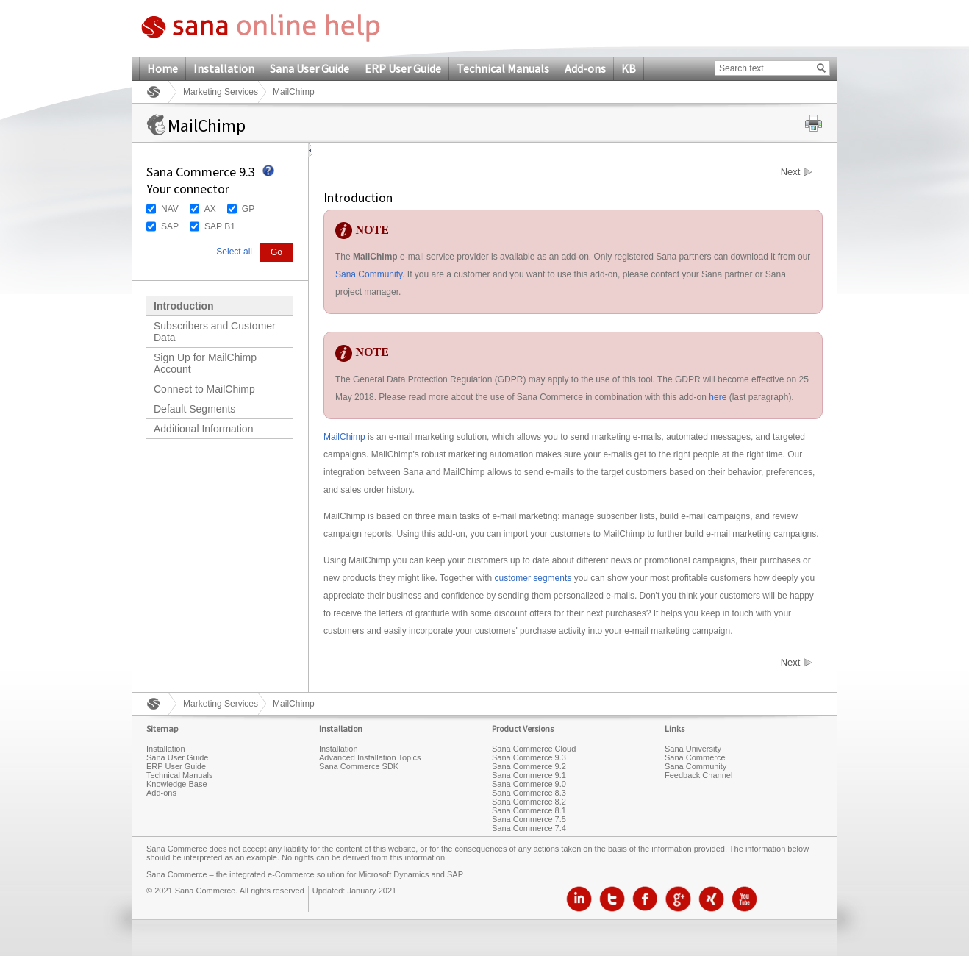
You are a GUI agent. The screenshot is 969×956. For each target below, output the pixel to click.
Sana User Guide (309, 68)
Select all (234, 251)
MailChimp (344, 437)
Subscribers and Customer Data (215, 331)
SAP (170, 226)
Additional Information (203, 429)
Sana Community (368, 274)
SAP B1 (219, 226)
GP (248, 209)
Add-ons (585, 68)
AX (210, 209)
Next (791, 172)
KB (628, 68)
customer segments (533, 578)
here (717, 397)
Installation (223, 68)
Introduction (184, 306)
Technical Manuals (503, 68)
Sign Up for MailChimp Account (205, 363)
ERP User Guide (403, 68)
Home (162, 68)
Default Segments (194, 409)
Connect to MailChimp (204, 389)
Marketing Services (220, 92)
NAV (170, 209)
